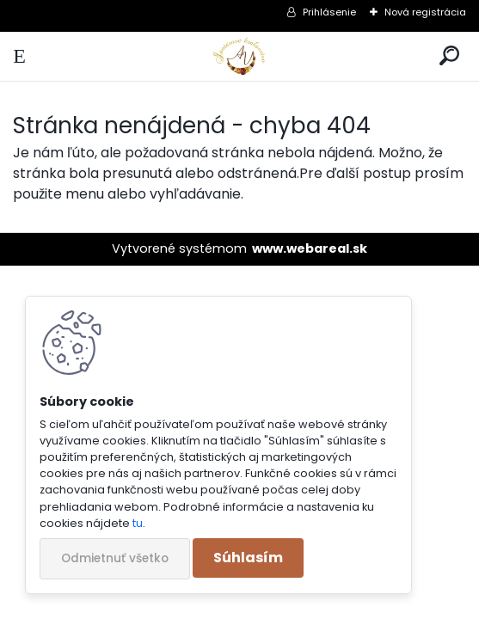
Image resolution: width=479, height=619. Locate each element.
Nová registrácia (425, 12)
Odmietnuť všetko (115, 558)
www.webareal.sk (309, 248)
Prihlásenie (329, 12)
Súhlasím (248, 557)
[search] (449, 56)
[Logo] (239, 56)
